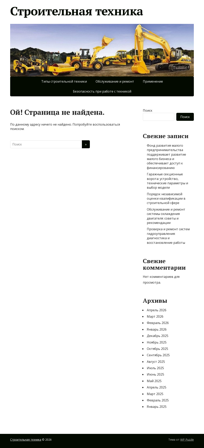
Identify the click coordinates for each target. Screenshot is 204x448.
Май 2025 (154, 381)
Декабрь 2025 (157, 336)
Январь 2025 (157, 406)
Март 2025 (155, 394)
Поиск (147, 110)
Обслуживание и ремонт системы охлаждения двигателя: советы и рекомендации (166, 216)
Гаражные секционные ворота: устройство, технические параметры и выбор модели (167, 181)
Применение (153, 81)
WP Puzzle (187, 439)
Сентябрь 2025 (158, 355)
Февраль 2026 (158, 323)
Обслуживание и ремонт (115, 81)
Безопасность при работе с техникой (102, 91)
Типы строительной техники (64, 81)
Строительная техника (76, 11)
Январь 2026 (157, 329)
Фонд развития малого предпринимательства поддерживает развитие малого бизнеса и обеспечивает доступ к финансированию (166, 156)
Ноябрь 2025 (157, 342)
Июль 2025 (155, 368)
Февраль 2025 (158, 400)
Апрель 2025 (156, 387)
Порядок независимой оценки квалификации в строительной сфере (166, 198)
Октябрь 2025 (157, 348)
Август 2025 (156, 361)
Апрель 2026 (156, 310)
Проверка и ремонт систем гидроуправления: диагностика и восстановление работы (168, 236)
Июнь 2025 (155, 374)
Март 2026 (155, 316)
